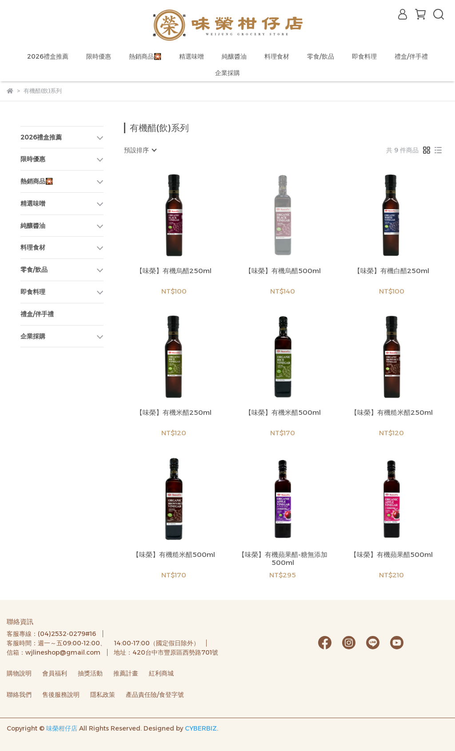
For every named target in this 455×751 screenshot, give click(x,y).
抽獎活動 (90, 673)
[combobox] (140, 150)
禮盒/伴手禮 (411, 56)
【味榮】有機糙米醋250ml (392, 413)
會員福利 (54, 673)
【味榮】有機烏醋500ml (283, 271)
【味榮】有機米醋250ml (174, 413)
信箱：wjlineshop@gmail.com (53, 652)
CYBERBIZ (201, 728)
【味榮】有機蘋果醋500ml (391, 555)
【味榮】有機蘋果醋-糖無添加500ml (282, 559)
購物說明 (19, 673)
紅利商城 (161, 673)
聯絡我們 (19, 695)
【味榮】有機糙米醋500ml (173, 555)
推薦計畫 (125, 673)
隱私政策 (102, 695)
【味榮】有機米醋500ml (283, 413)
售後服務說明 (61, 695)
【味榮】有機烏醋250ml (174, 271)
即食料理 (364, 56)
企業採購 (227, 73)
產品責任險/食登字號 (155, 695)
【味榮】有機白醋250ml (391, 271)
